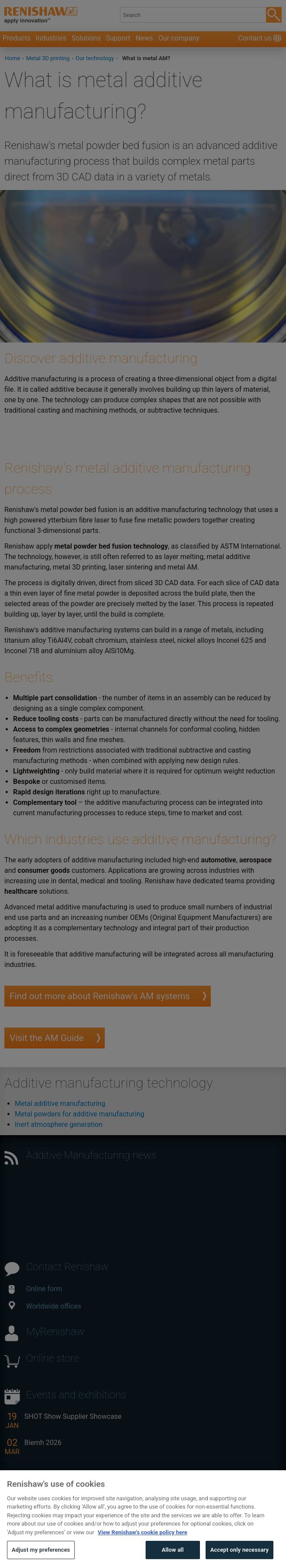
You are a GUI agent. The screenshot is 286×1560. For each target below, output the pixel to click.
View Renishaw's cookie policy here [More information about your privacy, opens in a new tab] (142, 1538)
